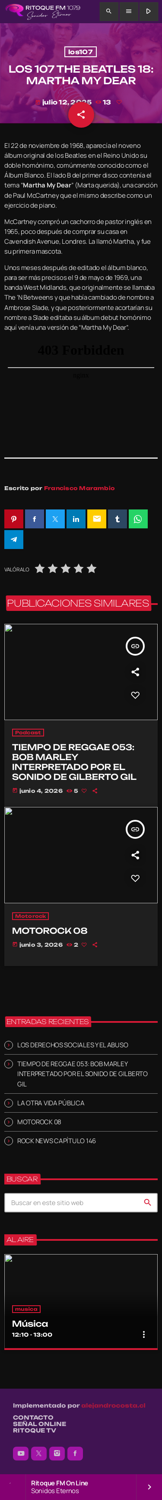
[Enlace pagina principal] (42, 11)
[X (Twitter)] (39, 1453)
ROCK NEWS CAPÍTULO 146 (56, 1140)
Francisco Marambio (79, 488)
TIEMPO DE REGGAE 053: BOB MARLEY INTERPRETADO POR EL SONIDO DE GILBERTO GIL (82, 1073)
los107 (80, 51)
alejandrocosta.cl (113, 1405)
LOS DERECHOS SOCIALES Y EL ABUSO (72, 1044)
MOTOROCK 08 (39, 1121)
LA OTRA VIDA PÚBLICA (51, 1102)
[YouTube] (21, 1453)
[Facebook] (75, 1453)
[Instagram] (57, 1453)
